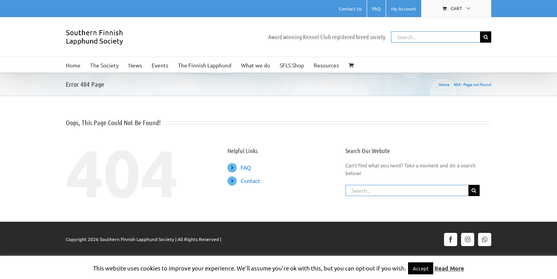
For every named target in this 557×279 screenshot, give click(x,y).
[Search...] (435, 37)
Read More (449, 268)
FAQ (246, 167)
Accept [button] (421, 268)
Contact (250, 180)
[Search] (485, 37)
